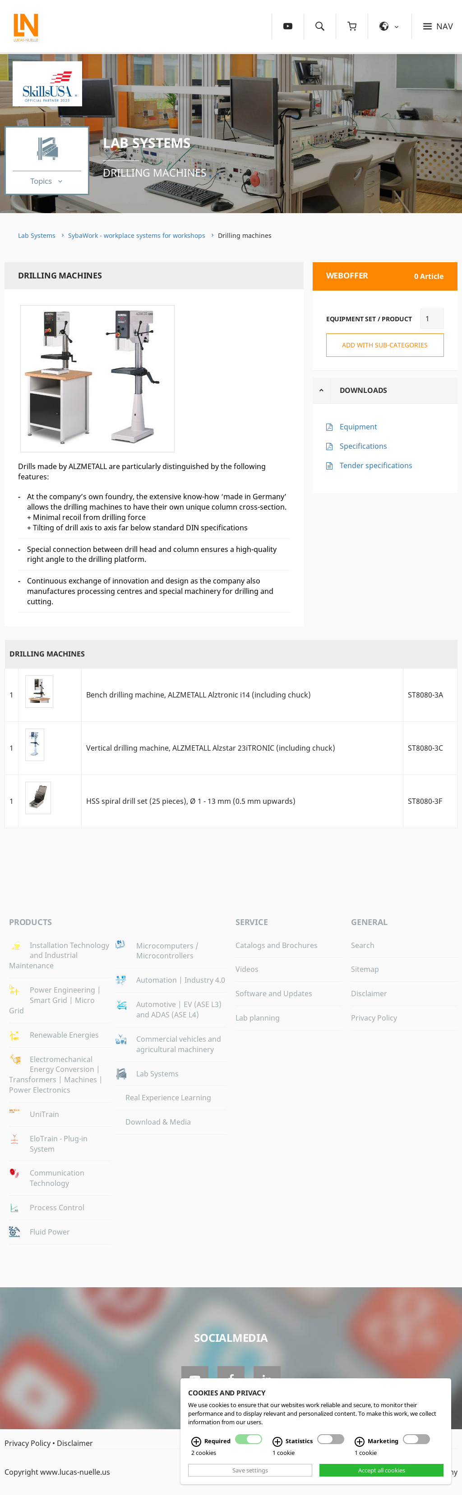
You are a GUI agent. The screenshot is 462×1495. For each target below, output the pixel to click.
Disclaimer (369, 993)
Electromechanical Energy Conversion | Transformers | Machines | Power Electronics (56, 1074)
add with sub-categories (385, 345)
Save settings (250, 1470)
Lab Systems (147, 142)
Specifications (363, 446)
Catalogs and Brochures (277, 945)
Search (362, 945)
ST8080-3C (425, 748)
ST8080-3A (425, 695)
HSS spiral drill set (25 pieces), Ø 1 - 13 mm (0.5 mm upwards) (191, 801)
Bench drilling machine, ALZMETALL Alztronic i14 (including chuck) (198, 695)
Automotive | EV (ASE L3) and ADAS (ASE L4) (179, 1009)
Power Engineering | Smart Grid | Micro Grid (55, 1000)
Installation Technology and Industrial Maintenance (59, 955)
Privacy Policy (374, 1018)
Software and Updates (274, 993)
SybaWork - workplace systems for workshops (136, 235)
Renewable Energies (64, 1035)
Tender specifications (376, 465)
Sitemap (365, 969)
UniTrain (44, 1114)
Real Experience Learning (168, 1098)
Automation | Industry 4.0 (180, 980)
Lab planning (258, 1018)
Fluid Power (50, 1232)
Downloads (364, 390)
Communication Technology (57, 1178)
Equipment (358, 427)
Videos (247, 969)
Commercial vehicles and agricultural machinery (178, 1044)
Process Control (57, 1207)
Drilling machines (155, 172)
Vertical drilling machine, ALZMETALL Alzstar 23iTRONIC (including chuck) (210, 748)
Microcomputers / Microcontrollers (167, 951)
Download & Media (158, 1122)
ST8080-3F (425, 801)
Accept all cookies (381, 1470)
